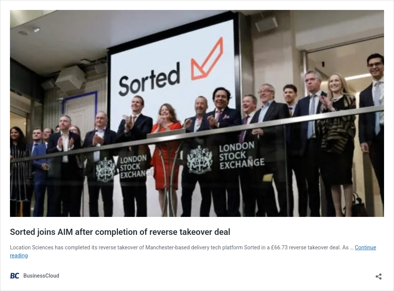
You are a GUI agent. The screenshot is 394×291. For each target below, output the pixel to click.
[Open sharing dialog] (378, 274)
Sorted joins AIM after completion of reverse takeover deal (120, 232)
